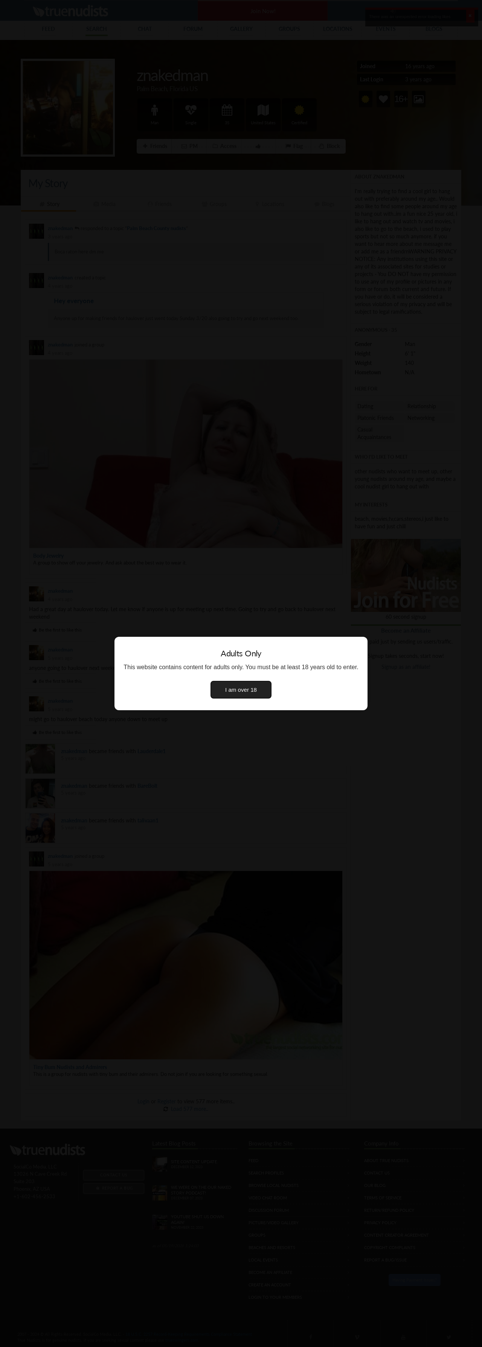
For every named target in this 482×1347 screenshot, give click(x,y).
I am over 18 (241, 689)
